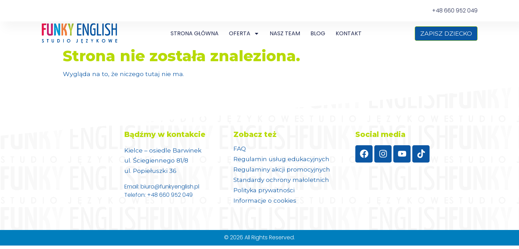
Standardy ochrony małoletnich (282, 179)
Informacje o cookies (265, 200)
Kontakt (349, 33)
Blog (317, 33)
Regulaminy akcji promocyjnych (283, 169)
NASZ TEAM (285, 33)
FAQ (240, 148)
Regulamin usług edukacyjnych (282, 159)
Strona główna (195, 33)
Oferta (244, 33)
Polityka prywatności (265, 190)
